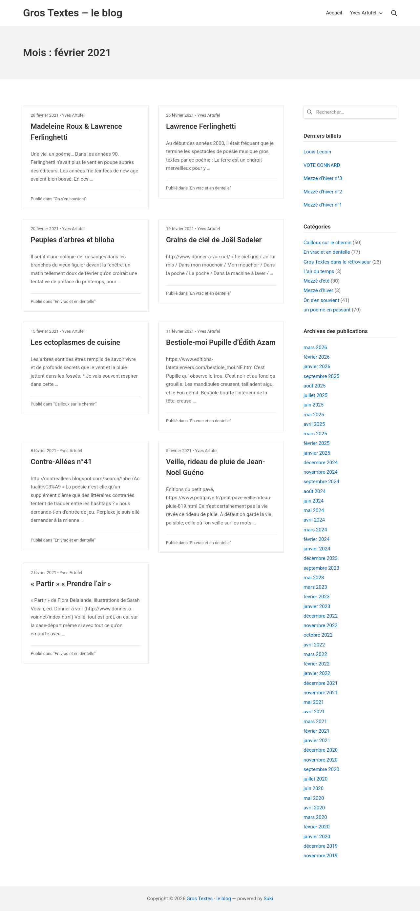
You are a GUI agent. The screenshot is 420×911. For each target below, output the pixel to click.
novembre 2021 (321, 693)
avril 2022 (314, 645)
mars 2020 (315, 817)
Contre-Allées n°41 (61, 462)
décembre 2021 (321, 683)
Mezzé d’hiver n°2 (323, 192)
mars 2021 (315, 721)
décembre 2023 (321, 558)
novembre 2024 (321, 472)
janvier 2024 (317, 549)
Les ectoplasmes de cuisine (75, 342)
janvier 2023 (317, 606)
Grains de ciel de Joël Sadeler (214, 240)
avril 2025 (314, 424)
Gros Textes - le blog (209, 898)
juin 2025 (314, 405)
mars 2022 (315, 654)
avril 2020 (314, 808)
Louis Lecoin (317, 152)
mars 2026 (315, 347)
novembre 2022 (321, 625)
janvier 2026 (317, 366)
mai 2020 (314, 798)
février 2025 (316, 443)
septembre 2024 (321, 482)
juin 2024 (314, 501)
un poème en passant (327, 310)
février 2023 (316, 597)
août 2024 (315, 491)
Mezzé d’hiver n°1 (323, 205)
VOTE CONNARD (322, 165)
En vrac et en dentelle (209, 188)
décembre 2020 (321, 750)
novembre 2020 (321, 760)
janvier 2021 (317, 740)
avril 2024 (314, 520)
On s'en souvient (70, 198)
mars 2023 (315, 587)
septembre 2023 (321, 568)
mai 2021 (314, 702)
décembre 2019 (321, 846)
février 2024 (316, 539)
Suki (268, 898)
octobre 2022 (318, 635)
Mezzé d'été (316, 281)
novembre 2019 (321, 856)
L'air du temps (319, 271)
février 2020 (316, 827)
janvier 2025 (317, 453)
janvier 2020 (317, 837)
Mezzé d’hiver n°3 (323, 178)
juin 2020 (314, 788)
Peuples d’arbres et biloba (73, 240)
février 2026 (316, 357)
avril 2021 (314, 712)
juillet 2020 (315, 779)
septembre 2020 (321, 769)
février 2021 (316, 731)
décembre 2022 (321, 616)
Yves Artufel (73, 115)
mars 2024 (315, 530)
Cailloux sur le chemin (75, 404)
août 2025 (315, 386)
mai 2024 (314, 510)
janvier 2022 (317, 673)
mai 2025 (314, 415)
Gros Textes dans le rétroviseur (337, 262)
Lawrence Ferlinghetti (201, 126)
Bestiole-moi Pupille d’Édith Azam (221, 342)
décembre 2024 (321, 462)
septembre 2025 (321, 376)
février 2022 (316, 664)
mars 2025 (315, 434)
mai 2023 (314, 578)
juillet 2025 (315, 395)
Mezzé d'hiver (318, 290)
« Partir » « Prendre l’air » (71, 584)
